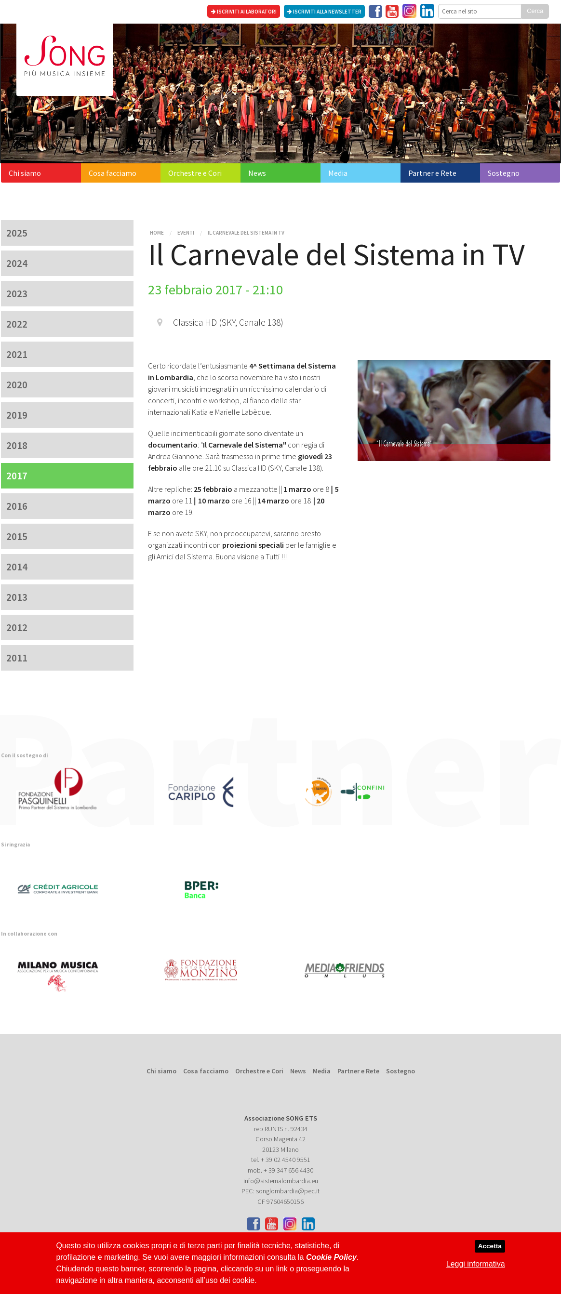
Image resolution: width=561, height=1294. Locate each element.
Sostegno (504, 173)
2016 (16, 506)
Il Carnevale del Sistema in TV (246, 232)
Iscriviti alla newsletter (324, 11)
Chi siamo (25, 173)
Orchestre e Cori (195, 173)
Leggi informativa (475, 1264)
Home (157, 232)
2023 (16, 293)
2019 (16, 415)
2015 (16, 536)
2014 (16, 566)
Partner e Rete (432, 173)
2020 (16, 384)
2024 (16, 263)
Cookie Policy (331, 1257)
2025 (16, 232)
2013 (16, 597)
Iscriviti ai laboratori (244, 11)
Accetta (490, 1246)
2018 (16, 445)
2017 (16, 475)
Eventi (185, 232)
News (257, 173)
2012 (16, 627)
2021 (16, 354)
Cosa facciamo (112, 173)
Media (337, 173)
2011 (16, 657)
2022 (16, 323)
